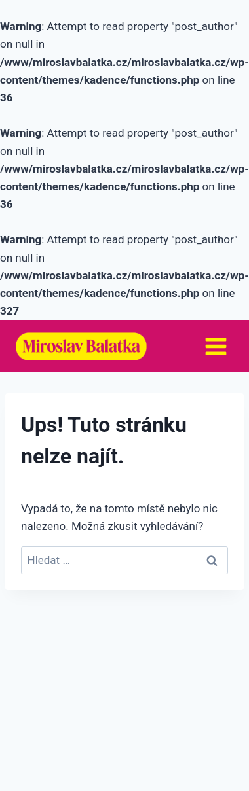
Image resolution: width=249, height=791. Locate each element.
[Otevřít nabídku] (215, 346)
